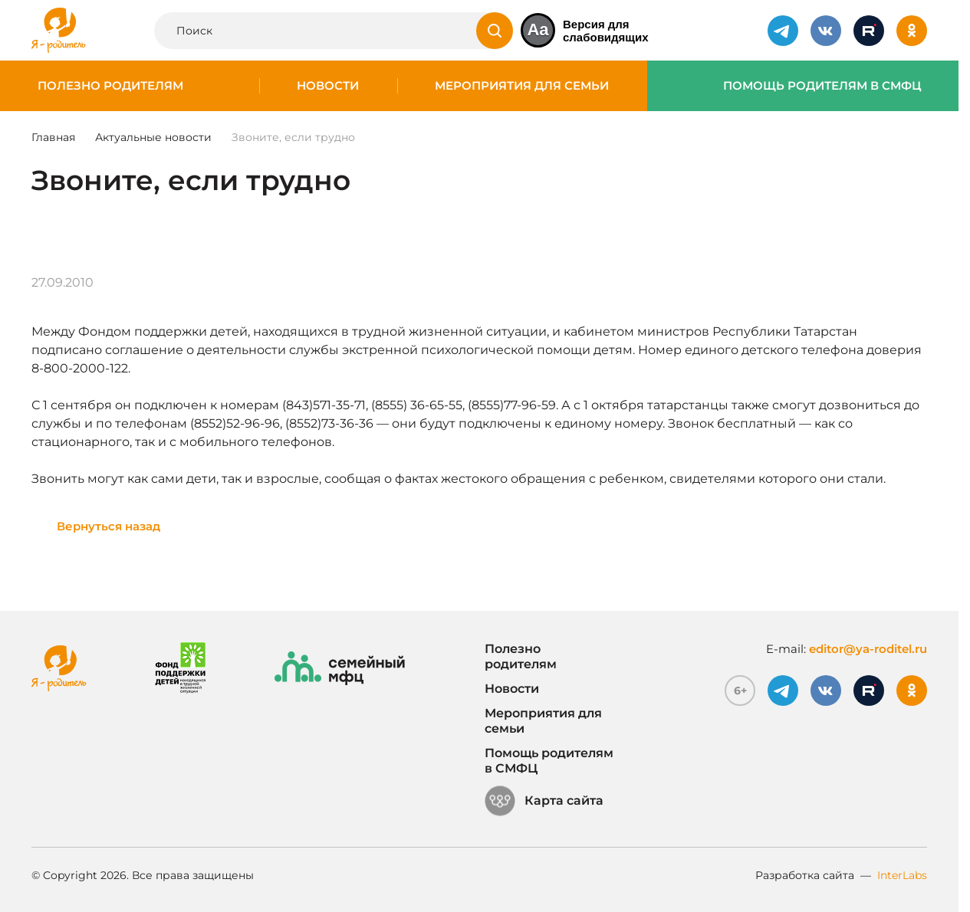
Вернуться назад (108, 526)
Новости (328, 86)
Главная (53, 137)
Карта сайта (544, 801)
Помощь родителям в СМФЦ (822, 86)
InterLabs (902, 875)
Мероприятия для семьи (522, 86)
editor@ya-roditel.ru (868, 648)
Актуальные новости (153, 137)
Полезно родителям (110, 86)
